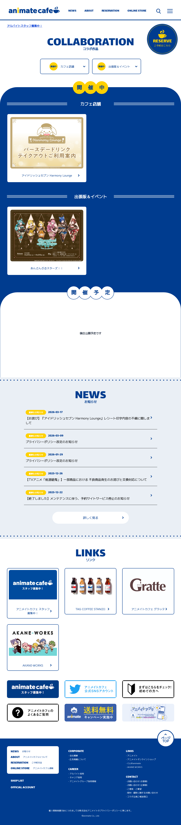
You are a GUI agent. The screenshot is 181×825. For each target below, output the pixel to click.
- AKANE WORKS (134, 766)
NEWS (72, 11)
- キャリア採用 (75, 777)
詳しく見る (103, 517)
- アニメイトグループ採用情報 (82, 781)
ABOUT (88, 11)
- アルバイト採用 (76, 773)
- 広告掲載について (77, 759)
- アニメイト (131, 755)
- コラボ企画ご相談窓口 (137, 796)
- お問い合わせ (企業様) (137, 784)
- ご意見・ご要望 (134, 788)
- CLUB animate (133, 763)
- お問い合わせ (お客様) (137, 781)
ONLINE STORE (136, 11)
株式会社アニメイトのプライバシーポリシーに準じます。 (105, 810)
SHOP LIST (17, 781)
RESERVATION (110, 11)
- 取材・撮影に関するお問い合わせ (142, 792)
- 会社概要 (73, 755)
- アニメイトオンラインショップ (141, 759)
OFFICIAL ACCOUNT (23, 787)
